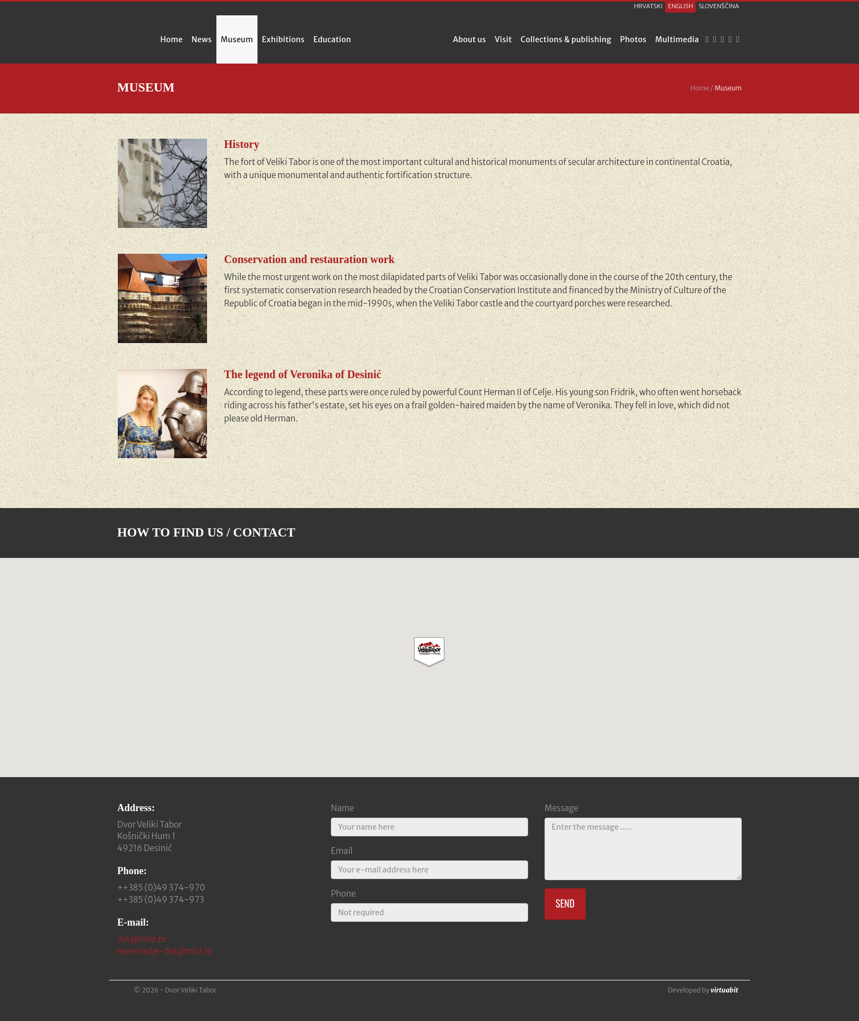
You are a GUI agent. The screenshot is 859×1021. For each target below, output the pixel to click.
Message (562, 808)
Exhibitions (283, 39)
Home (171, 39)
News (202, 39)
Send (565, 903)
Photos (633, 39)
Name (342, 808)
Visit (503, 39)
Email (342, 851)
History (241, 144)
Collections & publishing (565, 39)
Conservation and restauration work (309, 259)
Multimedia (677, 39)
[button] (429, 652)
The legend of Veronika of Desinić (302, 374)
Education (332, 39)
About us (469, 39)
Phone (343, 893)
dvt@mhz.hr (142, 939)
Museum (237, 39)
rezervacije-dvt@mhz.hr (165, 951)
